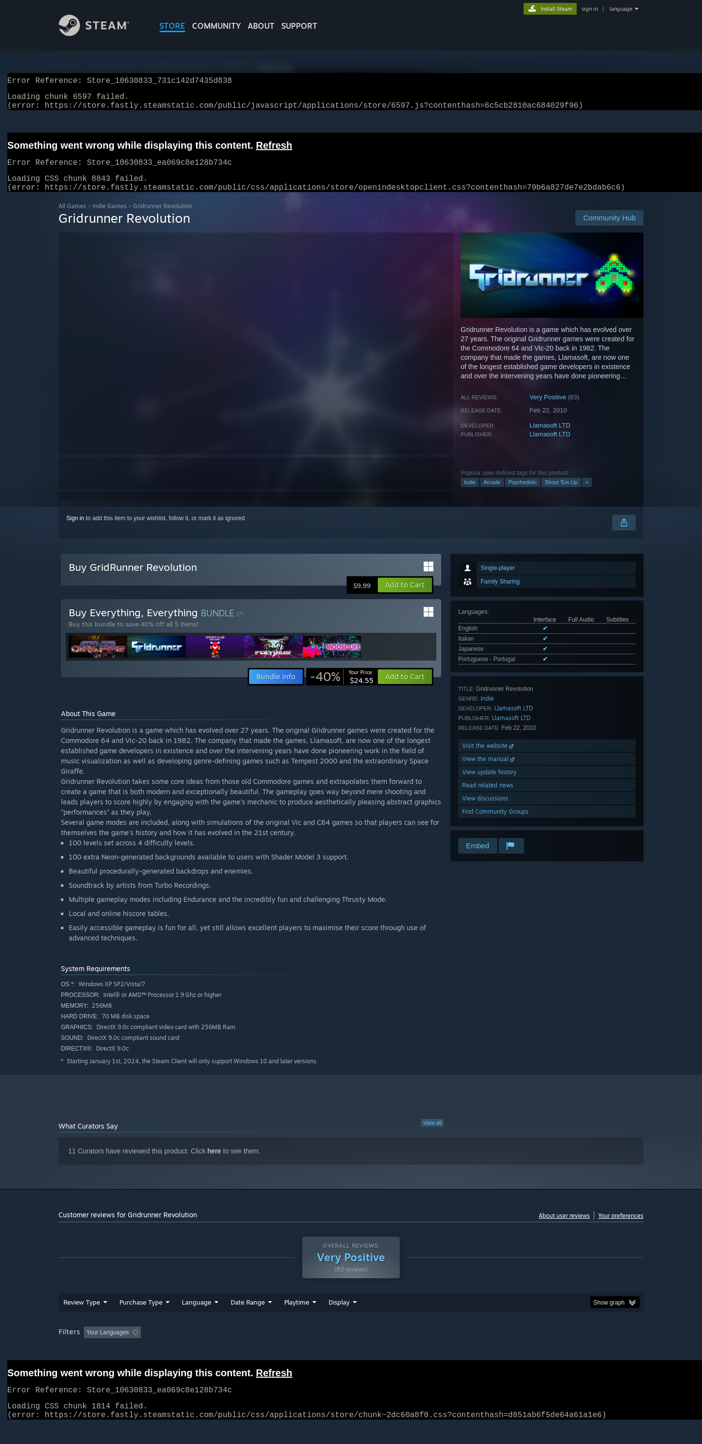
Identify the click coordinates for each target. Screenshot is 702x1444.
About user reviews (564, 1227)
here (214, 1163)
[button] (404, 597)
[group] (351, 1351)
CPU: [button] (483, 1350)
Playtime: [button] (281, 1350)
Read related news (487, 796)
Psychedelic (522, 494)
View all (432, 1134)
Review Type (81, 1321)
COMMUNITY (216, 26)
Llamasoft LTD (549, 437)
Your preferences (621, 1227)
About (261, 26)
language (620, 8)
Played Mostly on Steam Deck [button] (351, 1350)
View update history (489, 783)
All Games (72, 217)
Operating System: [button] (433, 1350)
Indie (470, 494)
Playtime (296, 1321)
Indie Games (110, 217)
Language (196, 1321)
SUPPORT (299, 26)
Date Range (248, 1321)
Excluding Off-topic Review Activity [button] (206, 1350)
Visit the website (488, 757)
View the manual (489, 770)
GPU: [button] (516, 1350)
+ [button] (586, 494)
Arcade (492, 494)
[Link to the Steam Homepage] (101, 33)
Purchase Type (140, 1321)
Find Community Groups (495, 823)
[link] (341, 688)
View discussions (485, 810)
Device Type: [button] (558, 1350)
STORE (172, 26)
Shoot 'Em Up (561, 494)
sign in (590, 8)
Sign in (75, 530)
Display (339, 1321)
